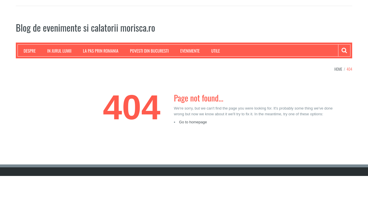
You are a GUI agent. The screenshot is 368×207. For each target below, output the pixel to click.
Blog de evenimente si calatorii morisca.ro (85, 27)
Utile (215, 50)
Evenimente (190, 50)
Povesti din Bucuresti (149, 50)
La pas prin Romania (100, 50)
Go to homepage (193, 122)
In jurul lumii (59, 50)
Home (338, 69)
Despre (30, 50)
